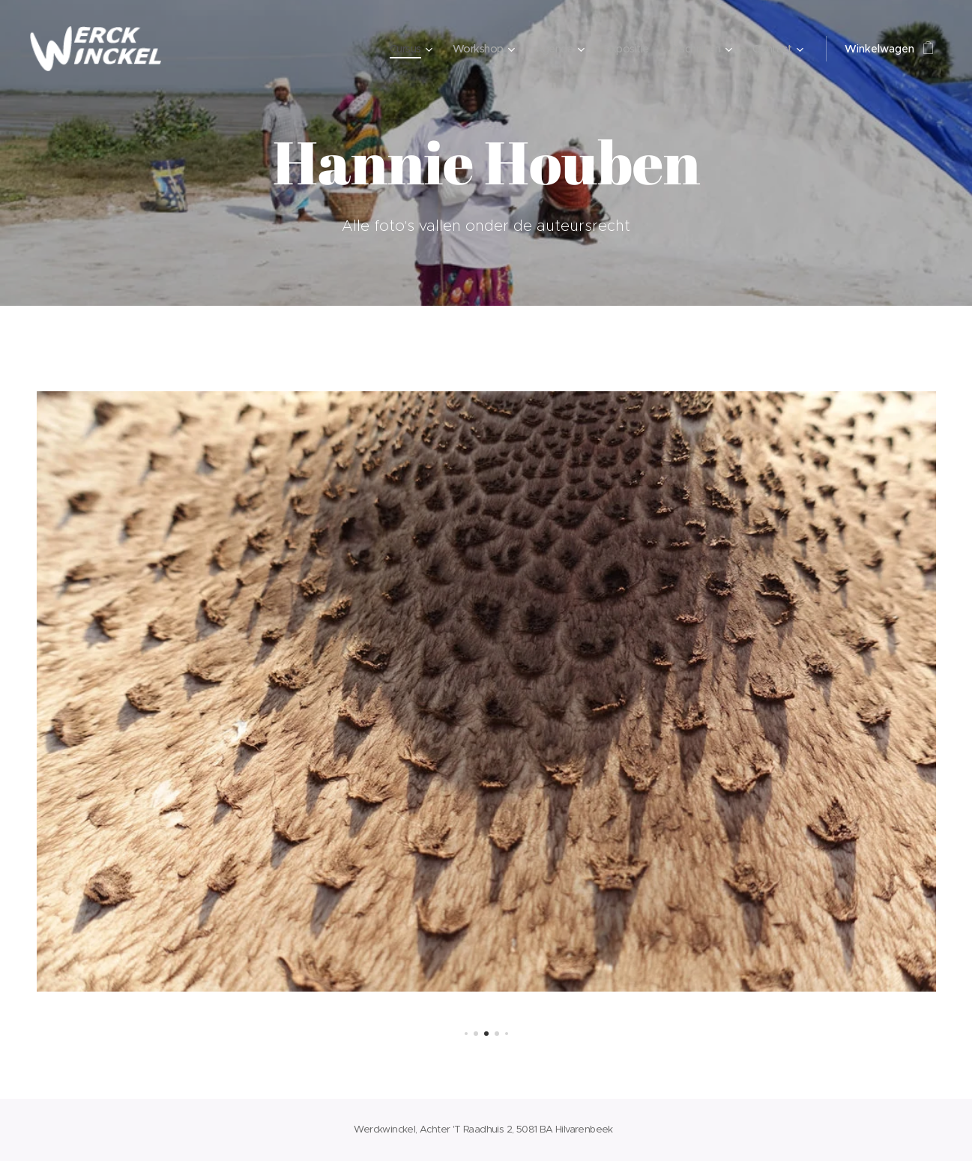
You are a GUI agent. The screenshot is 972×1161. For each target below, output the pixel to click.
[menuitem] (395, 48)
